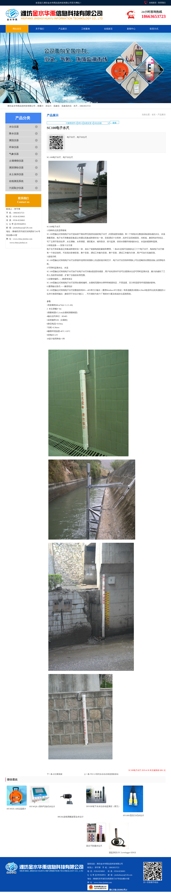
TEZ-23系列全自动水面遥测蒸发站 (104, 774)
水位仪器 (14, 126)
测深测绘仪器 (16, 167)
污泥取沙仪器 (16, 188)
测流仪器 (14, 140)
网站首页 (17, 29)
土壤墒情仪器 (16, 160)
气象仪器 (14, 154)
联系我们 (162, 3)
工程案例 (85, 29)
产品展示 (62, 29)
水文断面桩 (57, 774)
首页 (154, 115)
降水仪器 (14, 133)
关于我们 (40, 29)
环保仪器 (14, 147)
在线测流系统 (16, 181)
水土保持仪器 (16, 174)
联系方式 (154, 29)
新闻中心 (131, 29)
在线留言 (153, 3)
